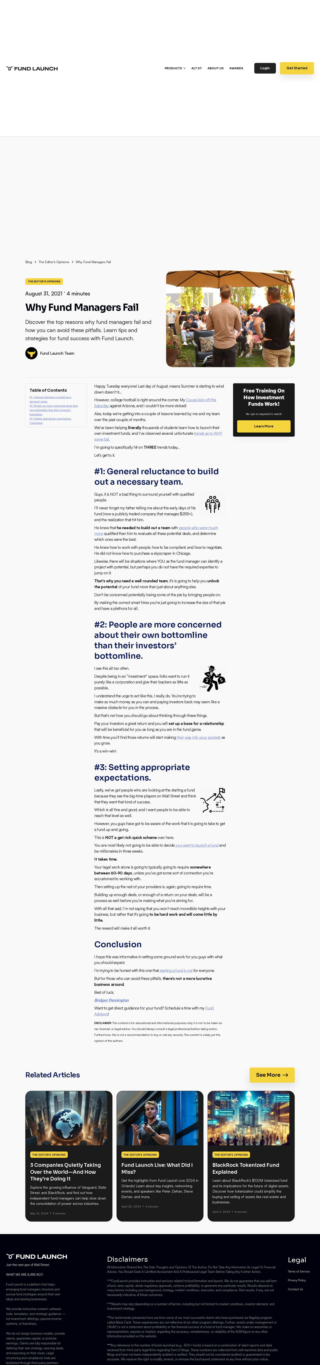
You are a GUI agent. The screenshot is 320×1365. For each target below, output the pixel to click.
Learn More (263, 426)
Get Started (297, 68)
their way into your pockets (199, 737)
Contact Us (295, 1289)
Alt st (196, 68)
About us (216, 68)
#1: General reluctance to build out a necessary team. (50, 399)
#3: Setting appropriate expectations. (50, 418)
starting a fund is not (175, 970)
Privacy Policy (297, 1280)
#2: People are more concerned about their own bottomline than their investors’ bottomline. (54, 410)
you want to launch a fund (197, 845)
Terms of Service (299, 1271)
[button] (176, 68)
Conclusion (36, 423)
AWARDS (236, 68)
